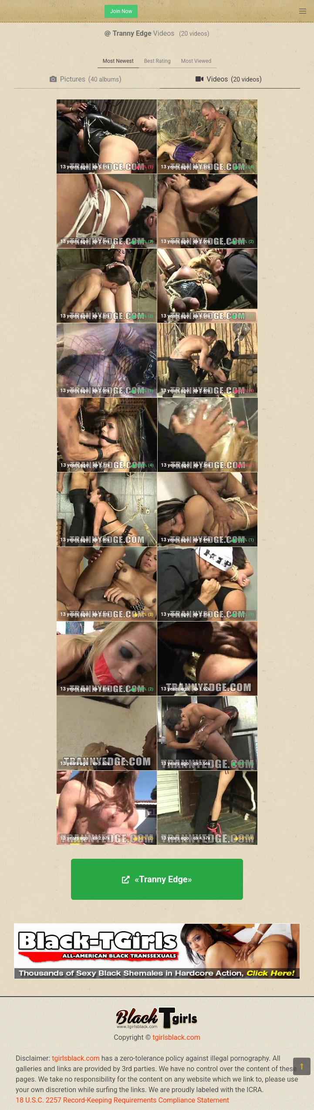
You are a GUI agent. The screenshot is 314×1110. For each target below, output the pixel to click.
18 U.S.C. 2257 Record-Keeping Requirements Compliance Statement (122, 1100)
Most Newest (118, 61)
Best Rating (157, 61)
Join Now (121, 11)
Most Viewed (196, 61)
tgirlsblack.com (176, 1037)
